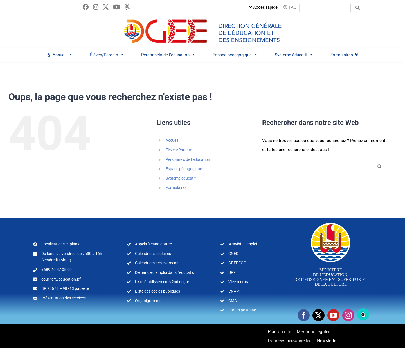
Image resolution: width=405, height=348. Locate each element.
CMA (232, 301)
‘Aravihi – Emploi (242, 244)
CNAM (234, 291)
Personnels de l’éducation (188, 159)
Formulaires (341, 54)
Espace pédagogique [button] (235, 55)
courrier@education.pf (61, 279)
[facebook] (304, 315)
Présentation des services (63, 298)
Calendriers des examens (156, 263)
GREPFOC (237, 263)
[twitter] (318, 315)
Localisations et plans (60, 244)
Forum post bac (242, 310)
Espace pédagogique (184, 168)
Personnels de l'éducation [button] (168, 55)
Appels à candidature (153, 244)
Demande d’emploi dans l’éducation (166, 272)
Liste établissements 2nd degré (162, 281)
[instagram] (348, 315)
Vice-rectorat (239, 281)
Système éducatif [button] (294, 55)
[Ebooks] (363, 314)
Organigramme (148, 301)
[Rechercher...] (317, 166)
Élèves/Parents (179, 150)
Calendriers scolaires (153, 253)
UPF (232, 272)
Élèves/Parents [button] (107, 55)
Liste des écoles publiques (157, 291)
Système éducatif (181, 178)
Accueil (63, 55)
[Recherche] (379, 166)
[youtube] (333, 315)
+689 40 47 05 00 (56, 269)
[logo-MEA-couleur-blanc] (331, 222)
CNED (233, 253)
